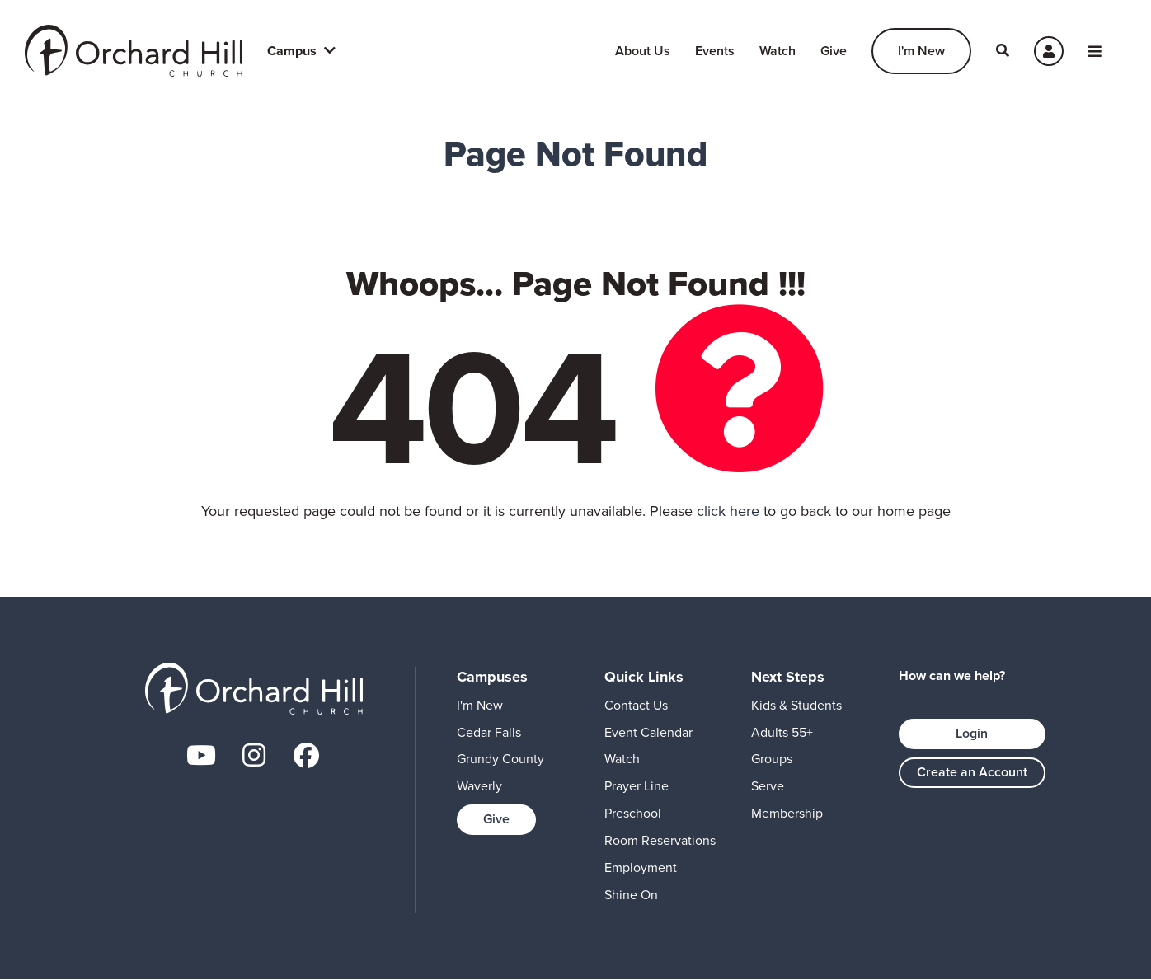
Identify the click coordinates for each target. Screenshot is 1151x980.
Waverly (479, 785)
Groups (771, 758)
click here (728, 511)
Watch (777, 50)
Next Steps (787, 676)
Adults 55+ (782, 732)
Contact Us (636, 705)
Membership (787, 813)
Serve (767, 785)
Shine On (631, 894)
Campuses (492, 676)
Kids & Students (796, 705)
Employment (640, 867)
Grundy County (500, 758)
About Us (642, 50)
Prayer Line (636, 785)
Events (715, 50)
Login (972, 733)
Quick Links (644, 676)
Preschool (632, 813)
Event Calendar (648, 732)
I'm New (921, 50)
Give (833, 50)
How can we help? (952, 676)
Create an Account (972, 771)
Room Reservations (660, 840)
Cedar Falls (489, 732)
